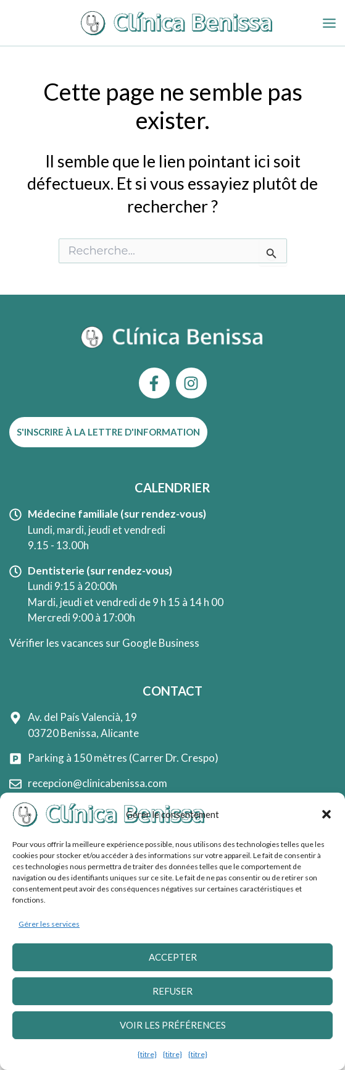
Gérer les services (49, 924)
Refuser (172, 991)
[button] (326, 815)
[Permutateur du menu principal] (330, 23)
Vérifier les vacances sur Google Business (104, 642)
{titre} (147, 1054)
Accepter (173, 957)
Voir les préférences (173, 1025)
